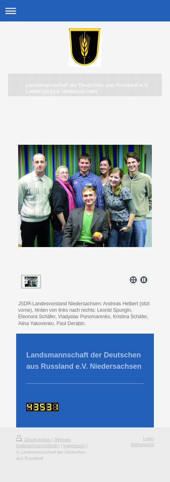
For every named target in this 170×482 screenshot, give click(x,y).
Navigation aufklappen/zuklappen (85, 10)
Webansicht (142, 444)
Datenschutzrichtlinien (38, 445)
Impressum (74, 445)
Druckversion (34, 439)
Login (148, 438)
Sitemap (62, 439)
